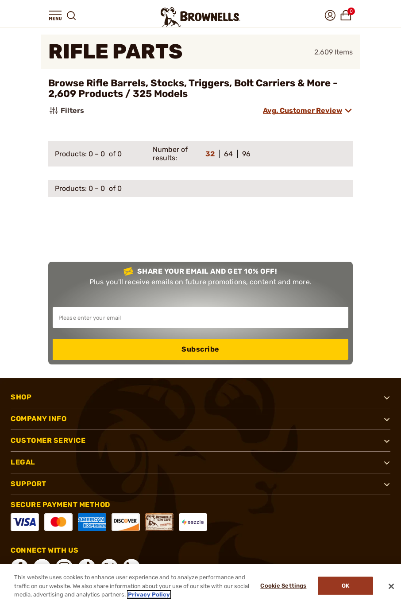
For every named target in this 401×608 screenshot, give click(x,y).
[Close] (391, 586)
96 (246, 154)
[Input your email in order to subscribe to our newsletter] (200, 317)
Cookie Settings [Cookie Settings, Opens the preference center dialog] (282, 586)
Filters (66, 110)
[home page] (200, 17)
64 (228, 154)
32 (210, 154)
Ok (345, 586)
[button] (55, 15)
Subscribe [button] (200, 349)
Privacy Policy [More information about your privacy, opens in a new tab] (149, 594)
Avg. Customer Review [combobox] (302, 110)
